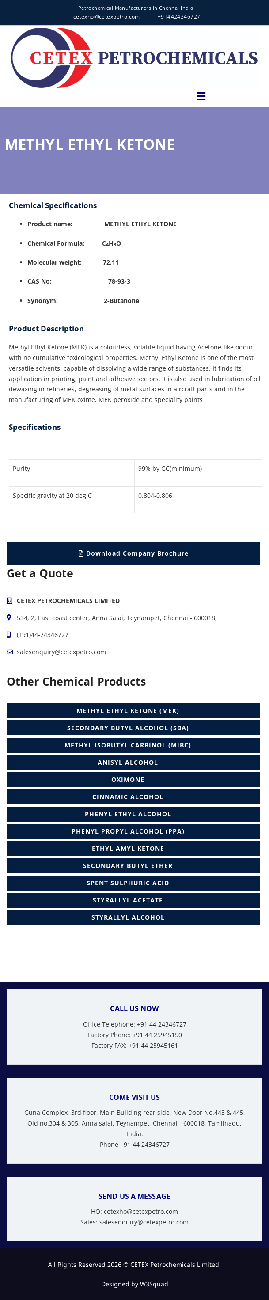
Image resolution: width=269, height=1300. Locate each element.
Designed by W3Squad (134, 1284)
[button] (200, 96)
